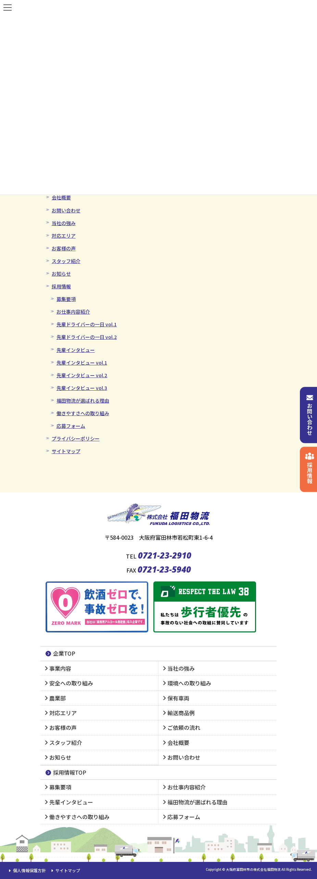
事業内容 (60, 668)
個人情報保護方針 (26, 870)
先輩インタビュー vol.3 (81, 387)
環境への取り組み (189, 683)
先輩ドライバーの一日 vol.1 (86, 324)
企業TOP (60, 653)
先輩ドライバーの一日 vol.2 (86, 336)
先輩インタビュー (75, 349)
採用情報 (61, 286)
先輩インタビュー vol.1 (81, 362)
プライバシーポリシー (76, 438)
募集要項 (66, 299)
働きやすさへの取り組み (82, 413)
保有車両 (178, 698)
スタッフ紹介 (66, 261)
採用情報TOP (65, 772)
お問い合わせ (66, 210)
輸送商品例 (181, 713)
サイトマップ (66, 451)
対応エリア (64, 235)
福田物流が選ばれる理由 (82, 400)
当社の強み (64, 223)
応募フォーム (70, 425)
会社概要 (61, 197)
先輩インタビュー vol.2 (81, 375)
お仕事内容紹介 (73, 311)
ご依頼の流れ (183, 727)
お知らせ (61, 273)
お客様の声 (64, 248)
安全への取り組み (71, 683)
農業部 (57, 698)
